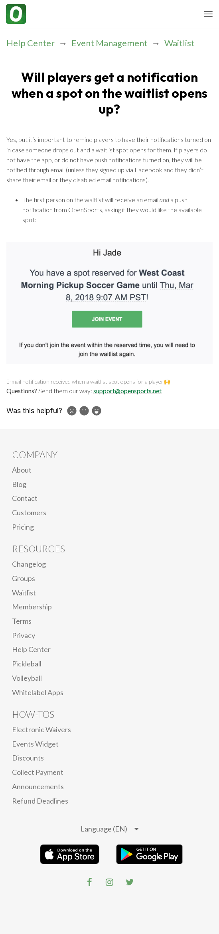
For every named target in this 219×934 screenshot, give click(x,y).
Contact (24, 498)
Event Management (109, 42)
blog (19, 484)
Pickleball (26, 663)
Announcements (38, 786)
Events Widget (35, 743)
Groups (23, 578)
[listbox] (109, 829)
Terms (22, 621)
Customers (29, 512)
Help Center (30, 42)
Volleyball (27, 678)
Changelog (29, 564)
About (22, 469)
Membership (32, 606)
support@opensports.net (127, 390)
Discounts (28, 757)
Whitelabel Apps (37, 692)
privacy (23, 635)
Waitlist (179, 42)
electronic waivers (41, 729)
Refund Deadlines (40, 800)
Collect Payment (37, 772)
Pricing (23, 526)
